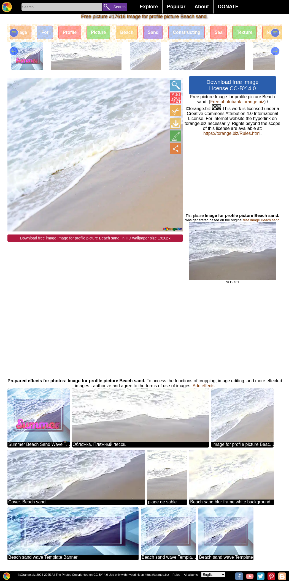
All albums (191, 574)
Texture (244, 32)
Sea (218, 32)
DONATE (228, 6)
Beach (126, 32)
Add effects (204, 385)
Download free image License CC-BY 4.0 (232, 85)
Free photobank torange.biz (237, 101)
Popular (176, 6)
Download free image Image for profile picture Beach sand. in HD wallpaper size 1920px (95, 238)
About (202, 6)
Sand (153, 32)
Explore (149, 6)
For (44, 32)
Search (120, 7)
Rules (176, 574)
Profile (70, 32)
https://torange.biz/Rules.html (231, 133)
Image (20, 32)
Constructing (186, 32)
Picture (98, 32)
